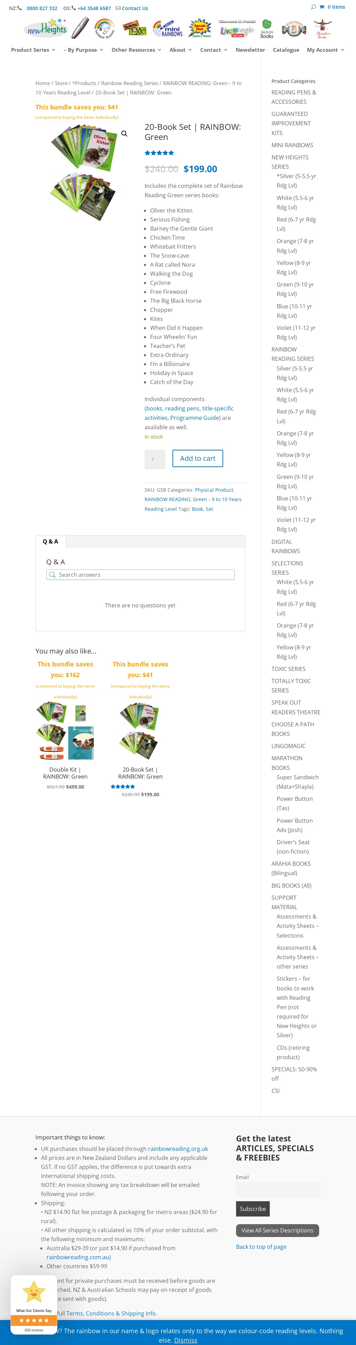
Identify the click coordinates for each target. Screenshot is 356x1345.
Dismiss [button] (185, 1340)
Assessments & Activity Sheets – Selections (298, 926)
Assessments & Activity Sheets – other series (298, 957)
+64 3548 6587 (94, 8)
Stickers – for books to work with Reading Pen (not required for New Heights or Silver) (297, 1007)
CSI (276, 1091)
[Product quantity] (155, 459)
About (178, 50)
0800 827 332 (43, 8)
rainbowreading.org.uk (178, 1149)
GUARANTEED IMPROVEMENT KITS (291, 123)
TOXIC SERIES (289, 669)
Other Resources (133, 50)
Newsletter (250, 50)
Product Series (30, 50)
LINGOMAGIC (289, 746)
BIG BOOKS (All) (292, 885)
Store (61, 83)
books (154, 408)
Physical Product (214, 490)
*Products (84, 83)
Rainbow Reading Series (129, 83)
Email (242, 1177)
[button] (124, 133)
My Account (322, 50)
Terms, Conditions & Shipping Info (111, 1313)
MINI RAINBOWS (292, 145)
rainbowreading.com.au (78, 1257)
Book (197, 509)
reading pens (182, 408)
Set (209, 509)
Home (42, 83)
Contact (210, 50)
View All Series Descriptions (278, 1230)
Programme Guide (194, 418)
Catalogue (286, 50)
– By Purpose (80, 50)
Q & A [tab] (50, 541)
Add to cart (198, 458)
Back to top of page (261, 1247)
